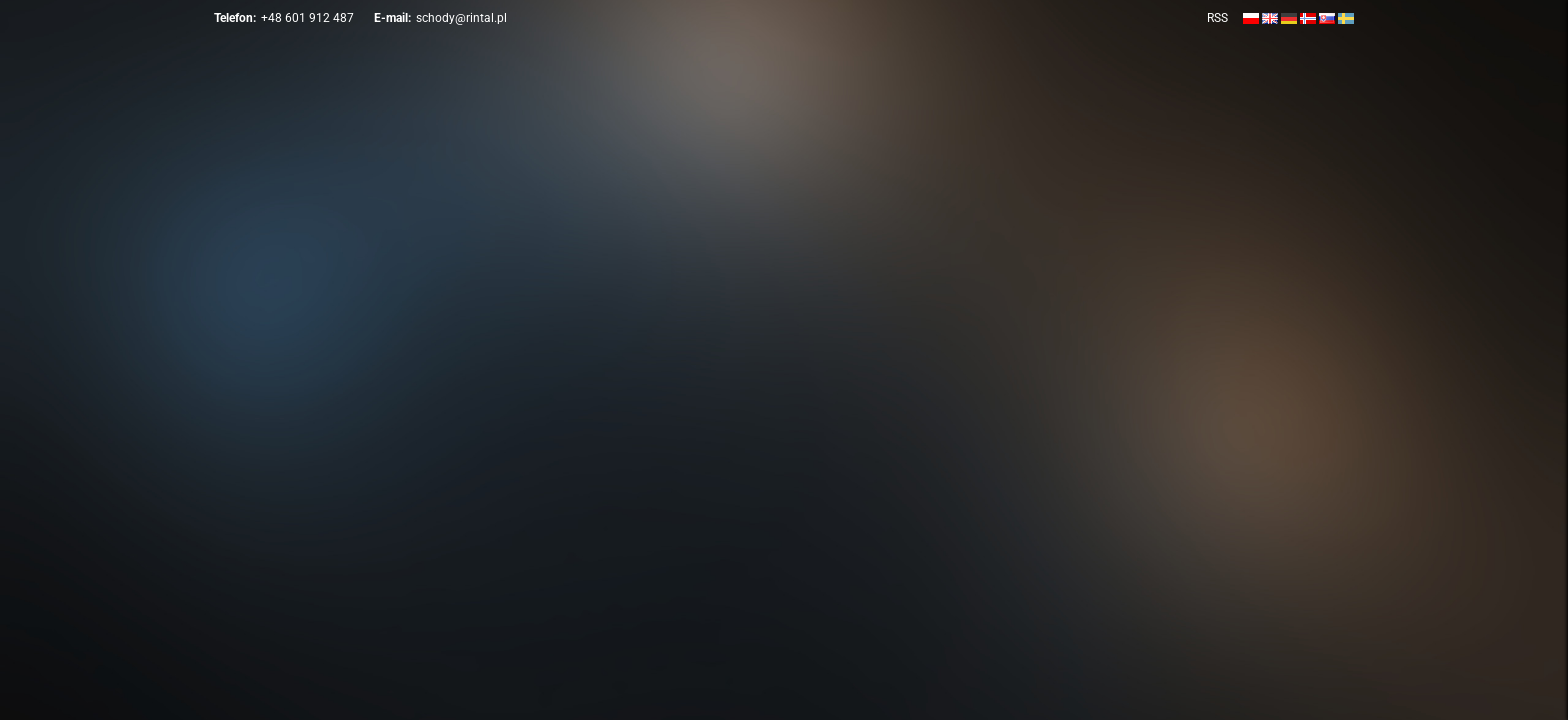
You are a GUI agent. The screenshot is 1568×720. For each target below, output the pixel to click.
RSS (1217, 18)
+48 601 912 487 (307, 18)
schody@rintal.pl (461, 18)
